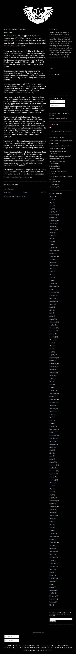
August (52, 212)
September (53, 215)
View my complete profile (60, 131)
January (52, 226)
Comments (55, 105)
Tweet (51, 68)
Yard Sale (8, 32)
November (53, 221)
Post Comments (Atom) (19, 196)
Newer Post (7, 192)
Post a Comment (9, 189)
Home (25, 192)
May (51, 203)
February (52, 229)
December (53, 224)
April (51, 200)
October (52, 217)
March (51, 197)
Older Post (43, 192)
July (51, 209)
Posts (53, 102)
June (51, 206)
